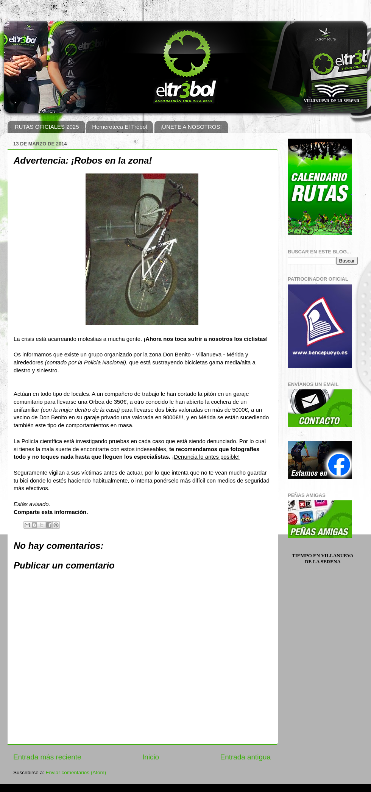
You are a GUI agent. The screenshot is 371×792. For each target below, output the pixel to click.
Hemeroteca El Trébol (119, 126)
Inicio (150, 757)
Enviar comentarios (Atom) (76, 772)
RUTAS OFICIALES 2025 (47, 126)
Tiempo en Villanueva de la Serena (323, 558)
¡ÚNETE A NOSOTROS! (191, 126)
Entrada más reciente (47, 757)
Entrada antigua (245, 757)
